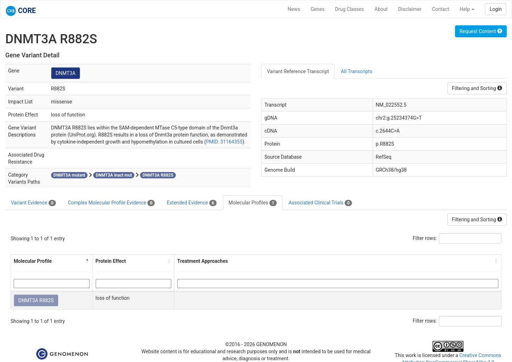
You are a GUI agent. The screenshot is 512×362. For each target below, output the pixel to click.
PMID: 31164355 (224, 142)
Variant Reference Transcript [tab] (298, 71)
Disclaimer (409, 9)
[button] (87, 261)
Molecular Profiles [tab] (253, 203)
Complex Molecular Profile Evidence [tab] (111, 203)
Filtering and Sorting (477, 88)
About (381, 9)
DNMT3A (66, 73)
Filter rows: (425, 238)
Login (495, 9)
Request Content (481, 31)
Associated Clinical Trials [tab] (320, 203)
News (294, 9)
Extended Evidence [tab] (191, 203)
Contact (440, 9)
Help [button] (467, 9)
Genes (318, 9)
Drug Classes (349, 9)
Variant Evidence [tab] (33, 203)
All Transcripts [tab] (356, 71)
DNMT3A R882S (36, 300)
